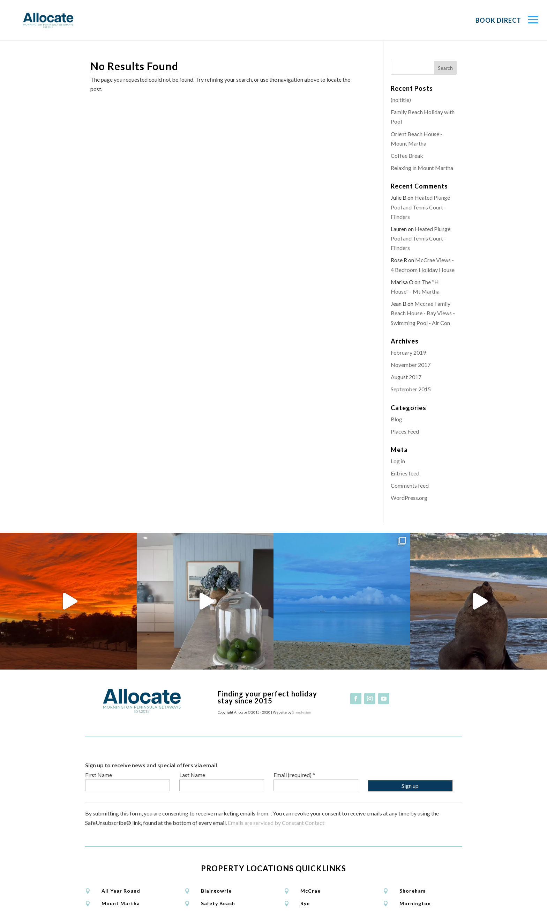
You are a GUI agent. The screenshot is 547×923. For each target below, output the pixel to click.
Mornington (415, 903)
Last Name (192, 774)
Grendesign (301, 712)
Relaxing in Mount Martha (422, 167)
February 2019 (408, 352)
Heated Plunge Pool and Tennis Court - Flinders (420, 207)
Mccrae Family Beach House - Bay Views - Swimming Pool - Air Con (423, 313)
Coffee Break (407, 155)
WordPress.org (409, 497)
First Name (98, 774)
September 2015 (411, 389)
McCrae (310, 891)
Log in (398, 461)
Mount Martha (121, 903)
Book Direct (498, 20)
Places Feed (405, 431)
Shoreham (412, 891)
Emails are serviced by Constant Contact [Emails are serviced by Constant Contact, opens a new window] (276, 822)
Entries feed (405, 473)
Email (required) (294, 774)
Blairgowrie (216, 891)
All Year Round (121, 891)
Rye (305, 903)
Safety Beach (218, 903)
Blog (396, 419)
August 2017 (406, 377)
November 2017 (410, 364)
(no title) (401, 99)
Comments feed (410, 485)
